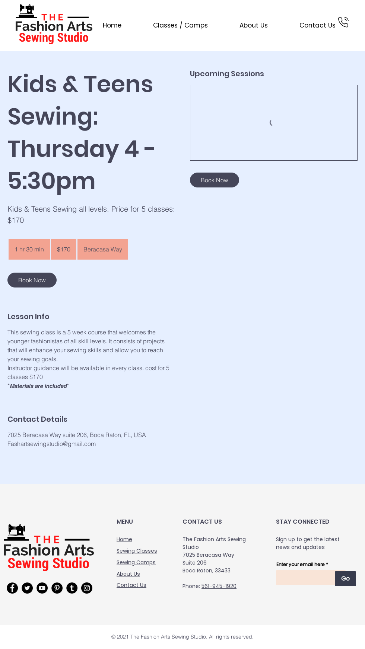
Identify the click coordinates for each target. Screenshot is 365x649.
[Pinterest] (57, 588)
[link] (32, 280)
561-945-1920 (219, 586)
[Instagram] (86, 588)
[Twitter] (27, 588)
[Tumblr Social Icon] (71, 588)
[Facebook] (12, 588)
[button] (170, 25)
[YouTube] (42, 588)
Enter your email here (300, 564)
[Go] (345, 578)
